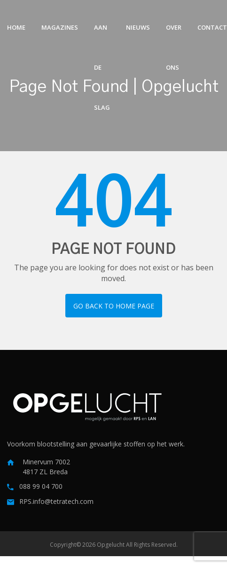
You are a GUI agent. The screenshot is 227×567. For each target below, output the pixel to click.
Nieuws (138, 27)
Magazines (59, 27)
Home (16, 27)
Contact (212, 27)
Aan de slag (102, 35)
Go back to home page (113, 305)
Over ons (173, 35)
